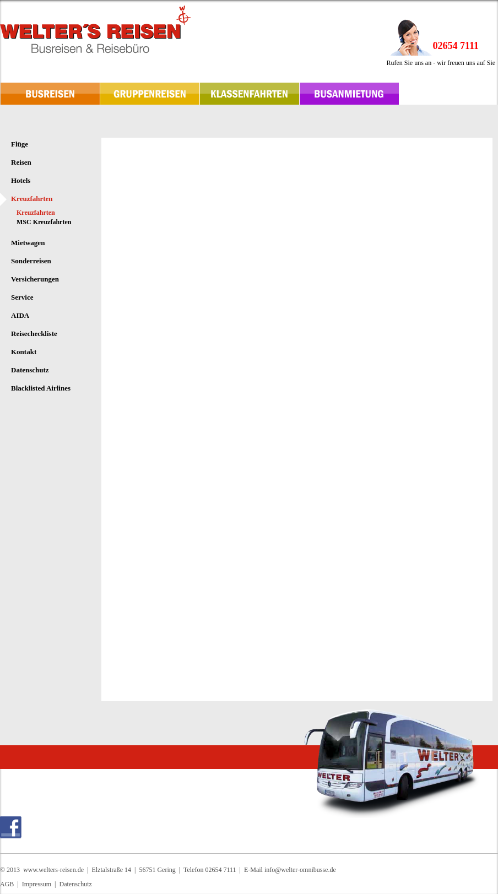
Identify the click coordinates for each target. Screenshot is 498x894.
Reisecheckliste (34, 333)
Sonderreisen (31, 261)
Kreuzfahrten (32, 198)
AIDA (20, 315)
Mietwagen (28, 243)
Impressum (36, 884)
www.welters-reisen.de (53, 870)
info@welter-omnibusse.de (300, 870)
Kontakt (23, 352)
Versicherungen (35, 279)
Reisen (21, 162)
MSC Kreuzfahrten (44, 222)
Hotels (20, 180)
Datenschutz (30, 370)
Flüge (19, 144)
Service (22, 297)
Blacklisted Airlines (41, 388)
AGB (7, 884)
